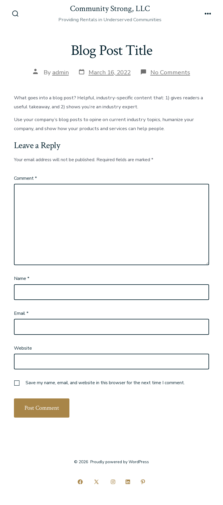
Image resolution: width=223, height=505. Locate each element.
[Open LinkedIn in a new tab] (128, 482)
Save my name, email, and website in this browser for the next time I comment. (105, 383)
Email (21, 313)
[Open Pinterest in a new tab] (143, 482)
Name (21, 278)
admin (60, 72)
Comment (25, 178)
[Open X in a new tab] (96, 482)
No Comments (170, 72)
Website (23, 348)
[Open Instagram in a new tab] (113, 482)
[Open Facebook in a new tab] (80, 482)
